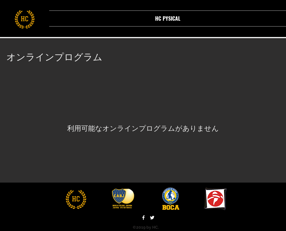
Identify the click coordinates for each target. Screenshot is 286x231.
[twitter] (152, 218)
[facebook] (143, 218)
